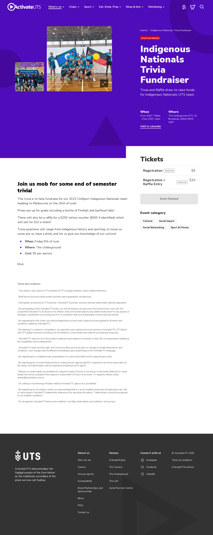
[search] (202, 7)
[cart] (193, 7)
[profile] (184, 7)
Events (143, 30)
